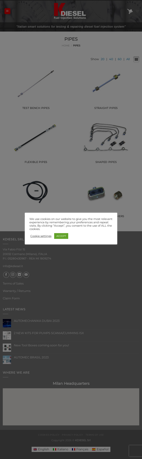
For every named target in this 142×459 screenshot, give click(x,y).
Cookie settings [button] (40, 236)
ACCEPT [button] (61, 235)
